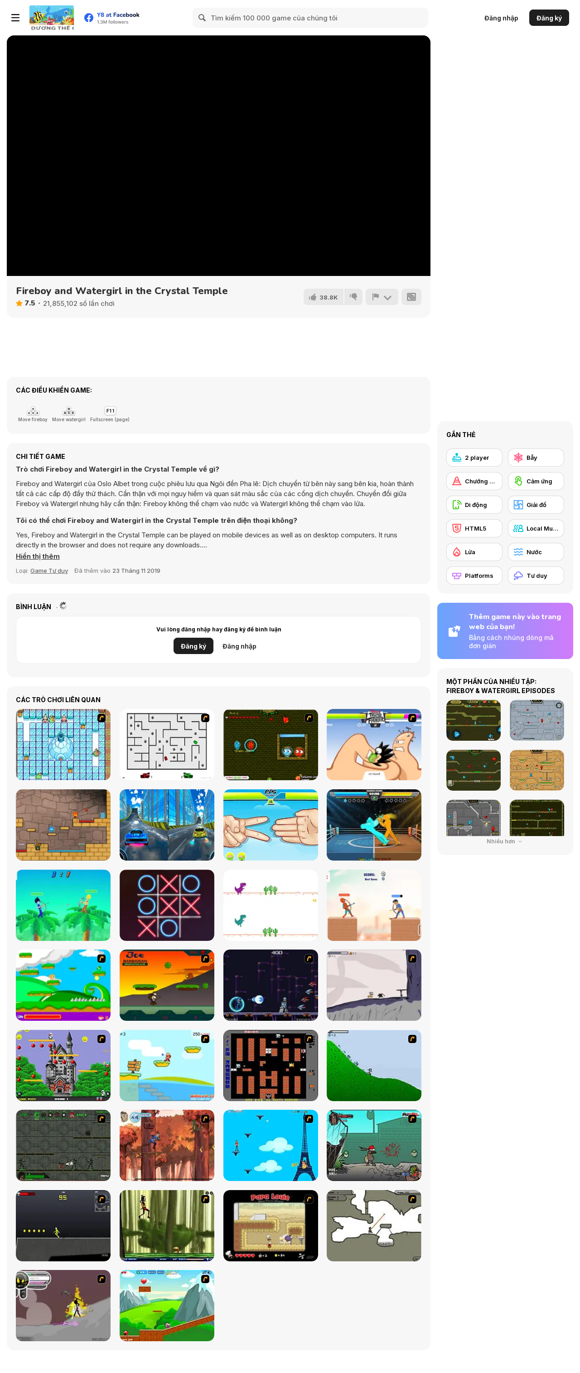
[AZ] (167, 744)
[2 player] (474, 457)
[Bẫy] (536, 457)
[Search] (203, 18)
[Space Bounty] (63, 1145)
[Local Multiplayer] (536, 528)
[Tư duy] (536, 575)
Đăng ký (549, 18)
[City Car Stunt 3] (167, 825)
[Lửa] (474, 552)
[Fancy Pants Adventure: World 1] (374, 985)
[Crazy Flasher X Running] (63, 1225)
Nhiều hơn (505, 841)
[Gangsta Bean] (374, 1145)
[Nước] (536, 552)
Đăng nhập (501, 18)
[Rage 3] (63, 1305)
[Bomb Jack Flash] (63, 1065)
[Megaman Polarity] (270, 985)
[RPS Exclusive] (270, 825)
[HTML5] (474, 528)
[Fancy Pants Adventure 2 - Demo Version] (374, 1065)
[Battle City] (270, 1065)
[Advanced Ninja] (374, 1225)
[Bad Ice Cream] (63, 744)
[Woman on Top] (270, 1145)
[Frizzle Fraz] (167, 1305)
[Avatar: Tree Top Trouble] (167, 1145)
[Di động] (474, 505)
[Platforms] (474, 575)
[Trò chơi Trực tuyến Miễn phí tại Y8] (51, 17)
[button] (38, 556)
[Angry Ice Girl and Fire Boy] (270, 744)
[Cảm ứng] (536, 481)
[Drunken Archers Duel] (63, 905)
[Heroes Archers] (374, 905)
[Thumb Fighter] (374, 744)
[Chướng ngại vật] (474, 481)
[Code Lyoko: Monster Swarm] (167, 1225)
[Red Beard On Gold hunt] (167, 1065)
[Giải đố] (536, 505)
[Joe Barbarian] (167, 985)
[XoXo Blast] (167, 905)
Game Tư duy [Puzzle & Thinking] (49, 570)
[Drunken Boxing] (374, 825)
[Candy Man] (63, 985)
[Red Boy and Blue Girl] (63, 825)
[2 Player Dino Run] (270, 905)
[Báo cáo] (382, 297)
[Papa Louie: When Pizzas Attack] (270, 1225)
